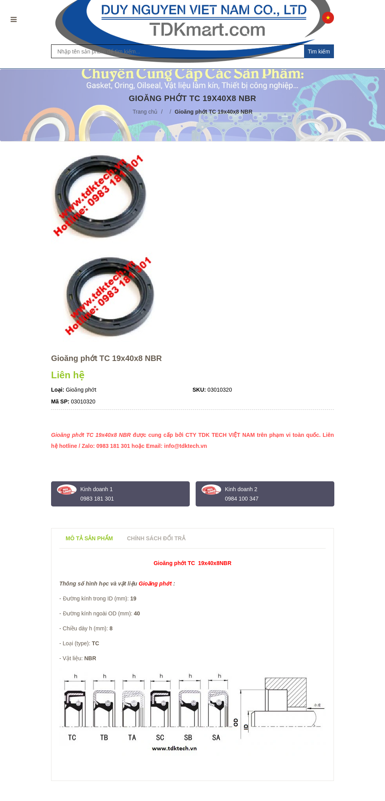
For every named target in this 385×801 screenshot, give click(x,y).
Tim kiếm (319, 51)
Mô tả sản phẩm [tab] (89, 538)
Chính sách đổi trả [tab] (156, 538)
